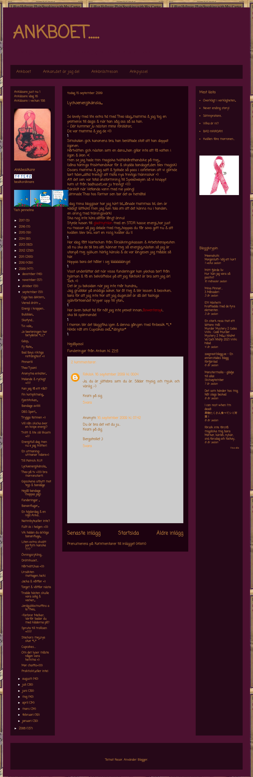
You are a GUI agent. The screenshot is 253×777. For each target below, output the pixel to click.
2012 (22, 251)
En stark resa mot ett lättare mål (220, 323)
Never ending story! (216, 108)
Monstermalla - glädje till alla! (219, 374)
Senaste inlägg (84, 533)
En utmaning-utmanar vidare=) (35, 453)
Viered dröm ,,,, (30, 303)
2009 (23, 269)
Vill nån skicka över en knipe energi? (34, 425)
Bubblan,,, (27, 315)
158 (43, 101)
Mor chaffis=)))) (31, 665)
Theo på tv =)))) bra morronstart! (34, 474)
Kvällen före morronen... (219, 139)
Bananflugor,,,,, (30, 506)
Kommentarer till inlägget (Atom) (120, 544)
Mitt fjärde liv (214, 270)
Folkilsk (88, 374)
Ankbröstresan (104, 72)
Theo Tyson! (29, 368)
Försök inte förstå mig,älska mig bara (217, 429)
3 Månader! (212, 292)
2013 (22, 245)
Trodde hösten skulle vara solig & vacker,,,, (35, 597)
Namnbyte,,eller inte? (35, 521)
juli (24, 685)
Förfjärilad (211, 362)
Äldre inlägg (169, 533)
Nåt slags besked (215, 395)
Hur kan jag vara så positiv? (217, 276)
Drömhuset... (29, 560)
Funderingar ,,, (30, 500)
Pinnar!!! (27, 362)
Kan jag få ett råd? (34, 389)
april (25, 703)
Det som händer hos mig (221, 391)
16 (36, 96)
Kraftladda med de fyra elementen (220, 308)
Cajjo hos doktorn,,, (33, 297)
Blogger (143, 760)
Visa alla (234, 448)
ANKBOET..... (56, 33)
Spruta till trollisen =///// (34, 630)
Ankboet (23, 72)
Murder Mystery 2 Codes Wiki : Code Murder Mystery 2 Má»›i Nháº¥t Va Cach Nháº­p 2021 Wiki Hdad (221, 336)
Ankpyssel (139, 72)
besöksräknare (24, 182)
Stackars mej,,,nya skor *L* (33, 639)
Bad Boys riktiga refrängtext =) (32, 355)
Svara (87, 402)
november (29, 280)
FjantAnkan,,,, (29, 400)
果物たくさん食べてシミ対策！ (221, 415)
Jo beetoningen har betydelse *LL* (34, 334)
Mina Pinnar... (214, 288)
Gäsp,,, (25, 341)
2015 (22, 233)
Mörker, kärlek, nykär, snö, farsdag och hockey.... (220, 437)
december (29, 274)
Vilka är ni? (211, 123)
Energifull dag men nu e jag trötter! (34, 444)
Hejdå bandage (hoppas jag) (31, 493)
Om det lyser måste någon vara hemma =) (35, 656)
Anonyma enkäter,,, (33, 374)
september (30, 292)
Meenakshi (212, 256)
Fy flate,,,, (27, 347)
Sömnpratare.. (212, 116)
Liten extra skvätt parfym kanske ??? (33, 546)
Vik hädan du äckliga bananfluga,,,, (35, 534)
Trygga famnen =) (33, 418)
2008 (22, 728)
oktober (27, 286)
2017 (22, 221)
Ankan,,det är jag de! (61, 72)
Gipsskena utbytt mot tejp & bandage (36, 483)
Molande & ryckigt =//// (33, 381)
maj (25, 697)
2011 (22, 257)
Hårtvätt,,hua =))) (32, 566)
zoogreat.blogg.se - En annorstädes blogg (219, 356)
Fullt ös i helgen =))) (34, 527)
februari (28, 715)
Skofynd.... (27, 320)
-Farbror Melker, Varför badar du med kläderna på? (35, 619)
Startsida (128, 533)
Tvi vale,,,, (26, 326)
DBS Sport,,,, (28, 412)
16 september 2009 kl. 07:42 (119, 418)
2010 (22, 263)
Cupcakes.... (28, 647)
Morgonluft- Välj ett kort (220, 260)
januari (27, 721)
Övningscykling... (32, 555)
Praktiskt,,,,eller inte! (34, 671)
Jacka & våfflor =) (33, 581)
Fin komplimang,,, (32, 395)
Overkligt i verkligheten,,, (219, 101)
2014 (22, 239)
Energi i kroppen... (33, 309)
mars (26, 709)
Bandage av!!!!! (30, 406)
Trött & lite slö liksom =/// (36, 434)
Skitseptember (214, 380)
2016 (22, 227)
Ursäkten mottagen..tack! (33, 574)
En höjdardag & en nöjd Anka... (33, 514)
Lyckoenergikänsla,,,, (33, 466)
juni (25, 691)
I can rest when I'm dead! (218, 407)
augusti (27, 679)
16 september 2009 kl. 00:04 (116, 374)
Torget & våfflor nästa (36, 587)
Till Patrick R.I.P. (31, 461)
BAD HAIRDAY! (213, 131)
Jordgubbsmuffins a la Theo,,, (35, 608)
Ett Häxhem (213, 303)
